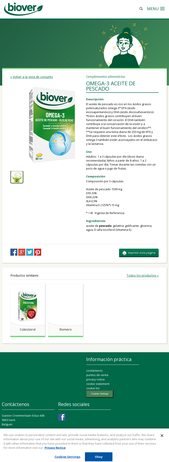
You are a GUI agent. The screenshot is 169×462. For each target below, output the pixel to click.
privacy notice (95, 379)
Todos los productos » (143, 275)
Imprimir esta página (138, 253)
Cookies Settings (99, 394)
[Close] (162, 437)
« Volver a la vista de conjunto (31, 77)
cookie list (92, 388)
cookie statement (97, 384)
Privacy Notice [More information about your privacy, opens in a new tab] (55, 450)
